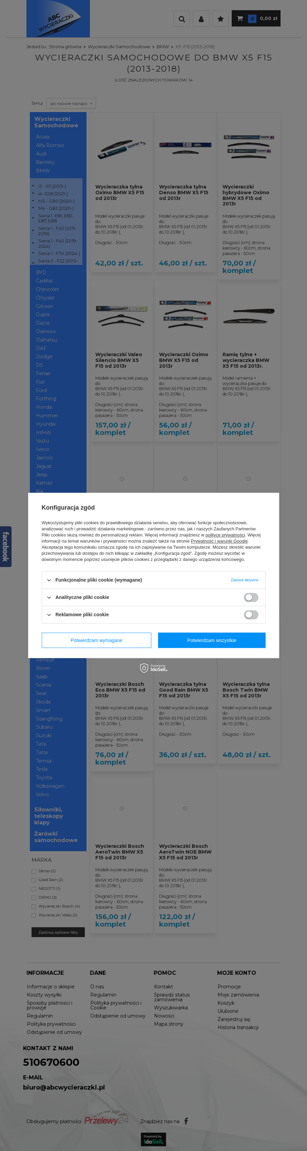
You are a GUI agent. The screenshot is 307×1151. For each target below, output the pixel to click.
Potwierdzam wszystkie (211, 640)
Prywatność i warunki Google (219, 541)
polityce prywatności (225, 534)
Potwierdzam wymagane (96, 640)
